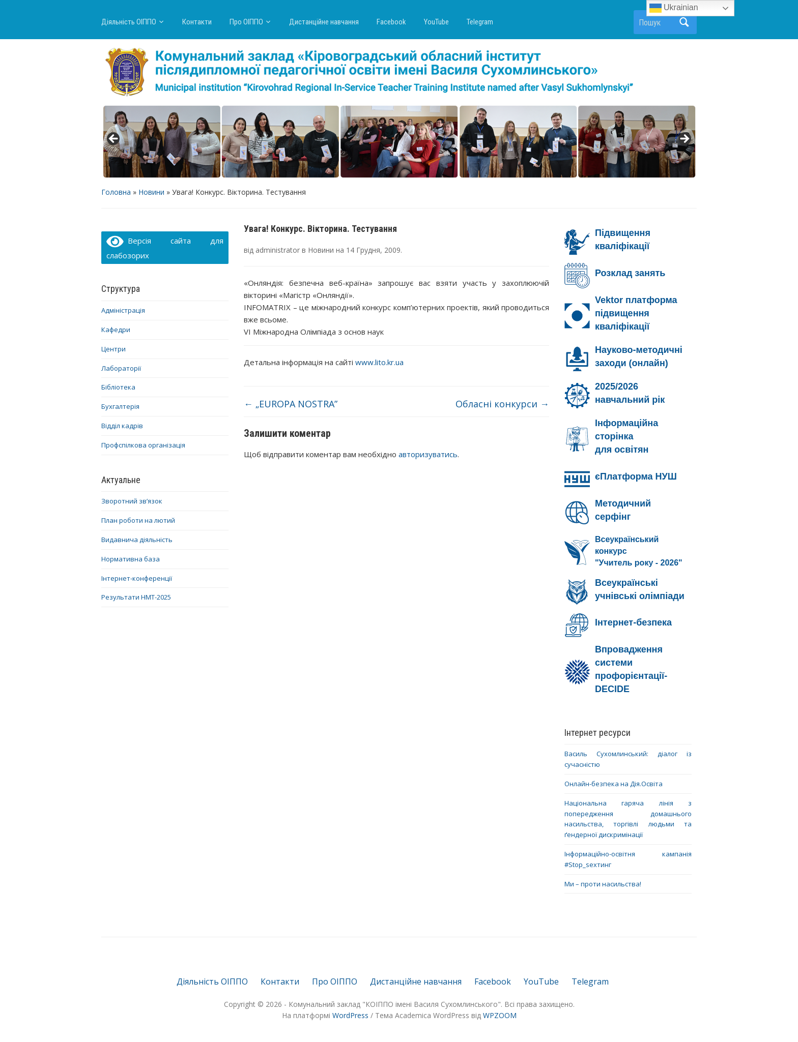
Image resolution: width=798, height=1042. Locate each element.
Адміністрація (123, 310)
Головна (116, 192)
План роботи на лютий (138, 520)
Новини (151, 192)
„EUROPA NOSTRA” (290, 404)
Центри (113, 348)
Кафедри (115, 329)
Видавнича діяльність (137, 539)
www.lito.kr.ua (380, 362)
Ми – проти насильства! (602, 883)
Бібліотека (118, 387)
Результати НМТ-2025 (136, 597)
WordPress (350, 1015)
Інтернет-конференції (136, 578)
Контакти (197, 21)
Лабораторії (121, 368)
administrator (277, 250)
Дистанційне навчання (324, 21)
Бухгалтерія (120, 406)
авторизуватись (428, 454)
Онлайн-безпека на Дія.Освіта (613, 783)
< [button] (114, 139)
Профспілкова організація (143, 445)
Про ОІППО (246, 21)
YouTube (436, 21)
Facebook (391, 21)
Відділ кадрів (122, 425)
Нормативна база (130, 558)
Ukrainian (673, 8)
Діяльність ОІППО (128, 21)
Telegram (480, 21)
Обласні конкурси (502, 404)
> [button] (684, 139)
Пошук (684, 22)
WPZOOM (500, 1015)
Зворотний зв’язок (131, 500)
